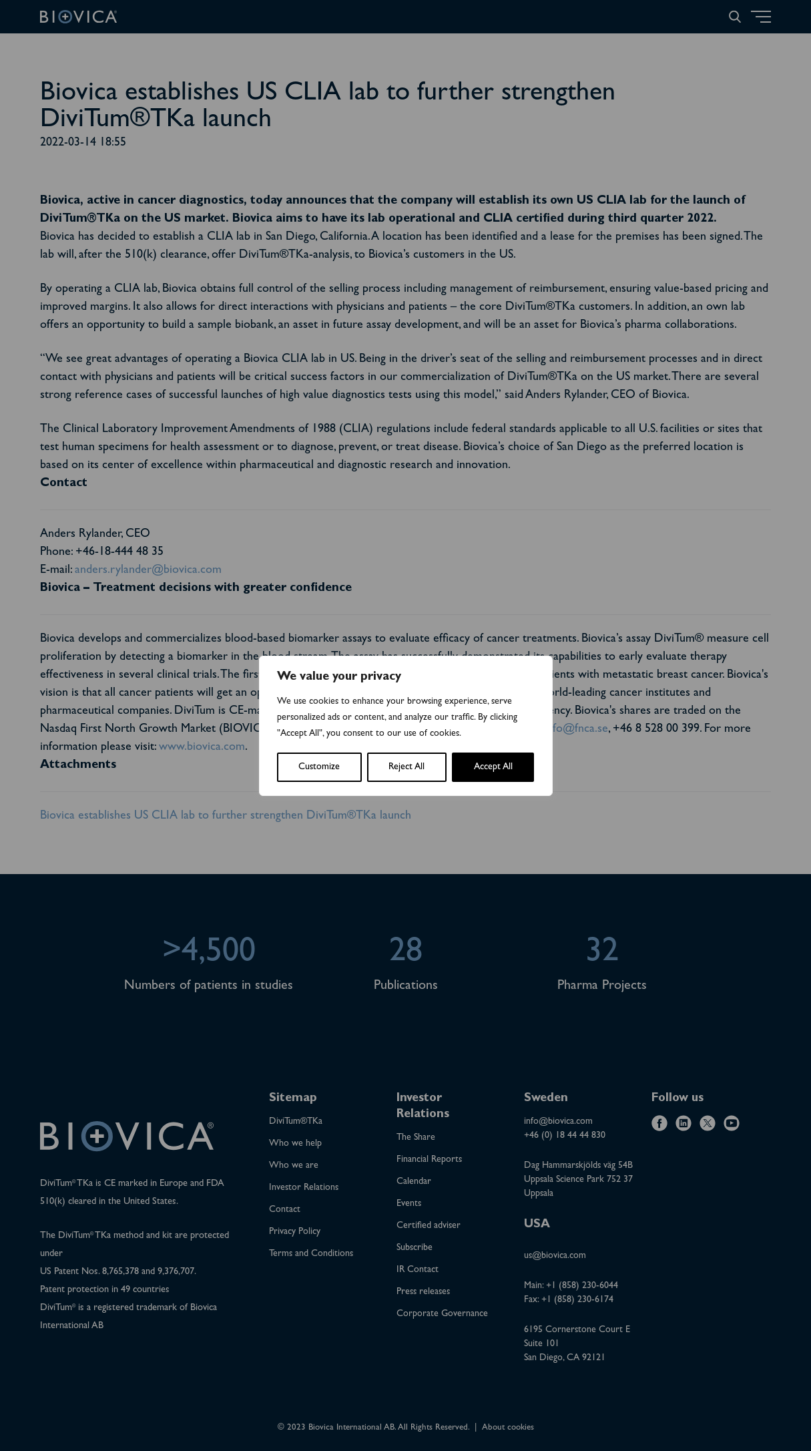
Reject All (406, 767)
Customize (319, 767)
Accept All (493, 767)
